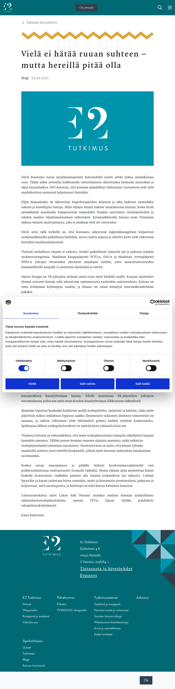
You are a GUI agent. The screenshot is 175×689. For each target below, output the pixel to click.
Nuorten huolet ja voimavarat (111, 610)
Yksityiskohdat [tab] (87, 313)
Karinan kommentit (34, 665)
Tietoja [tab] (144, 313)
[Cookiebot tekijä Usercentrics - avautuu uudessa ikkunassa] (153, 302)
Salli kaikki (142, 383)
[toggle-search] (159, 7)
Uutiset (27, 647)
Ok (146, 680)
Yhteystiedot (30, 610)
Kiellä (32, 383)
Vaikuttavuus (30, 622)
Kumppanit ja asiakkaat (36, 616)
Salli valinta (87, 383)
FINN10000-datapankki (72, 610)
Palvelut (61, 604)
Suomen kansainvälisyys (108, 616)
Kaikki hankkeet (103, 634)
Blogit (26, 659)
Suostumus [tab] (31, 313)
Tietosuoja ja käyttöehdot (106, 569)
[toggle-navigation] (170, 7)
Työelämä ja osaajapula (107, 604)
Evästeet (88, 576)
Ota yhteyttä (86, 7)
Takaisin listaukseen (40, 22)
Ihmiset (27, 604)
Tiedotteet (29, 653)
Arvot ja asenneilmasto (107, 628)
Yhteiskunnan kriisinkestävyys (111, 622)
